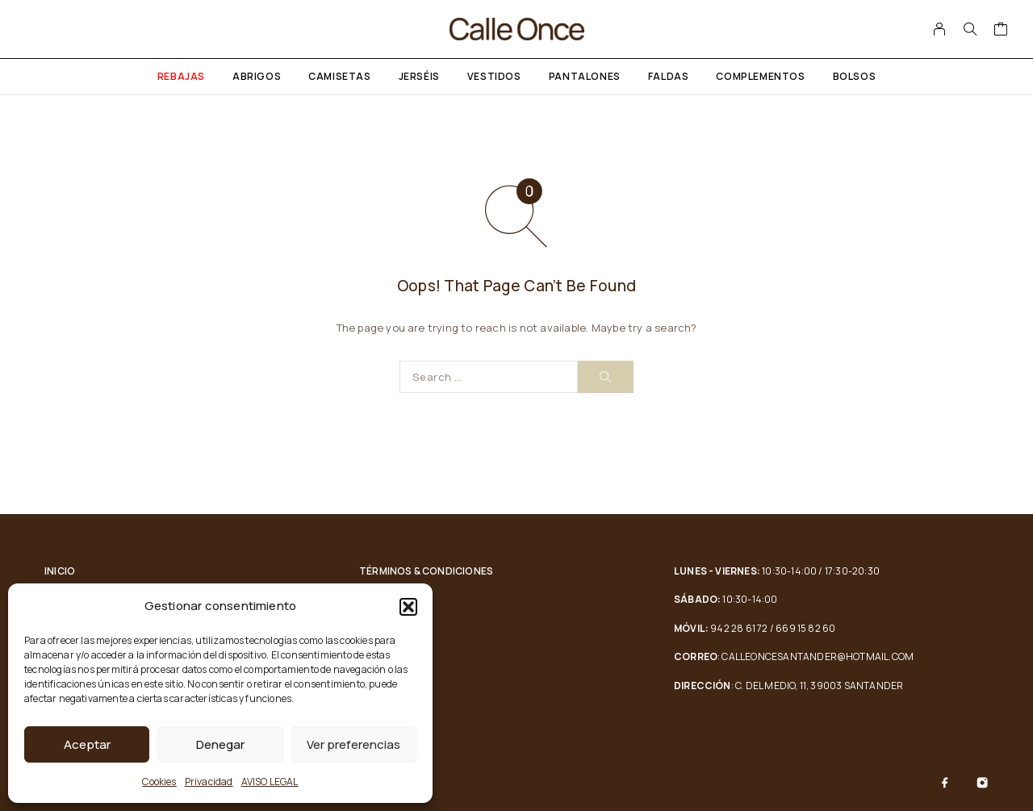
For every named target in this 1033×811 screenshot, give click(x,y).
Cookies (159, 781)
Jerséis (419, 76)
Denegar (220, 744)
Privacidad (209, 781)
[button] (408, 607)
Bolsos (854, 76)
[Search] (970, 29)
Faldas (668, 76)
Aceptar (87, 744)
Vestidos (494, 76)
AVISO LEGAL (270, 781)
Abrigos (256, 76)
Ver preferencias (353, 744)
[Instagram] (982, 782)
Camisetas (339, 76)
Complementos (760, 76)
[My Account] (940, 29)
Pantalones (585, 76)
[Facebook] (945, 782)
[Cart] (1001, 30)
